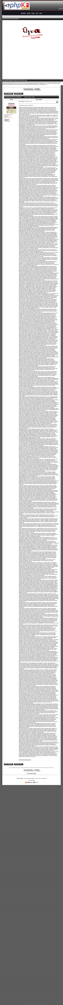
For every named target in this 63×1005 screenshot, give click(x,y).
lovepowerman (11, 103)
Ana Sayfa (23, 13)
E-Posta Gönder (7, 119)
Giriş (37, 13)
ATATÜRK (37, 88)
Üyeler (33, 13)
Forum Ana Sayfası (28, 88)
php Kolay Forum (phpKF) (29, 778)
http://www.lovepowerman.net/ (25, 759)
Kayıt (41, 13)
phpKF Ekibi (43, 778)
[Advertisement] (18, 62)
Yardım (28, 13)
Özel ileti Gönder (7, 120)
